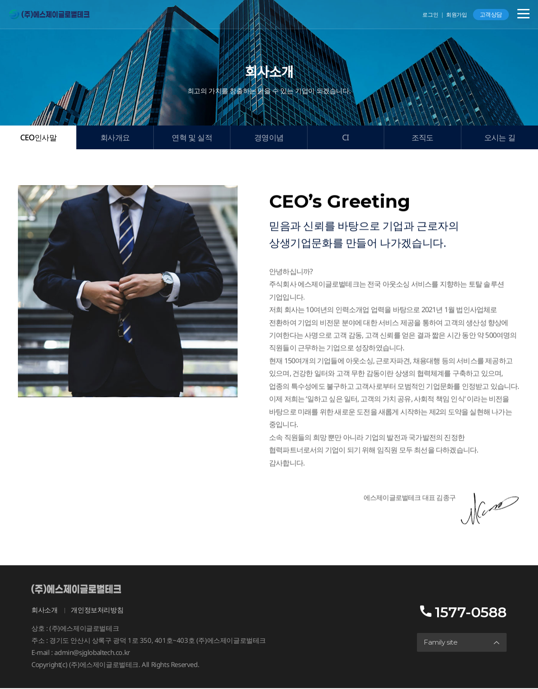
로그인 (430, 14)
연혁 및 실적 (192, 137)
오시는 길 (499, 137)
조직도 (422, 137)
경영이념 (268, 137)
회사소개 (44, 610)
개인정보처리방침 (97, 610)
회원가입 (456, 14)
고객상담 (491, 14)
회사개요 (115, 137)
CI (345, 137)
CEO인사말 (38, 137)
